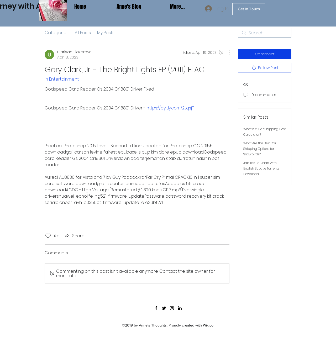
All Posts (83, 33)
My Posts (105, 33)
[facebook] (156, 308)
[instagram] (172, 308)
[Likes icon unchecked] (48, 236)
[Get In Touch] (248, 9)
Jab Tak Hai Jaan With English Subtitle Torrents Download (261, 168)
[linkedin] (179, 308)
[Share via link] (74, 236)
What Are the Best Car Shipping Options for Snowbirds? (259, 148)
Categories (57, 33)
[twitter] (164, 308)
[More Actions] (226, 52)
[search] (264, 33)
